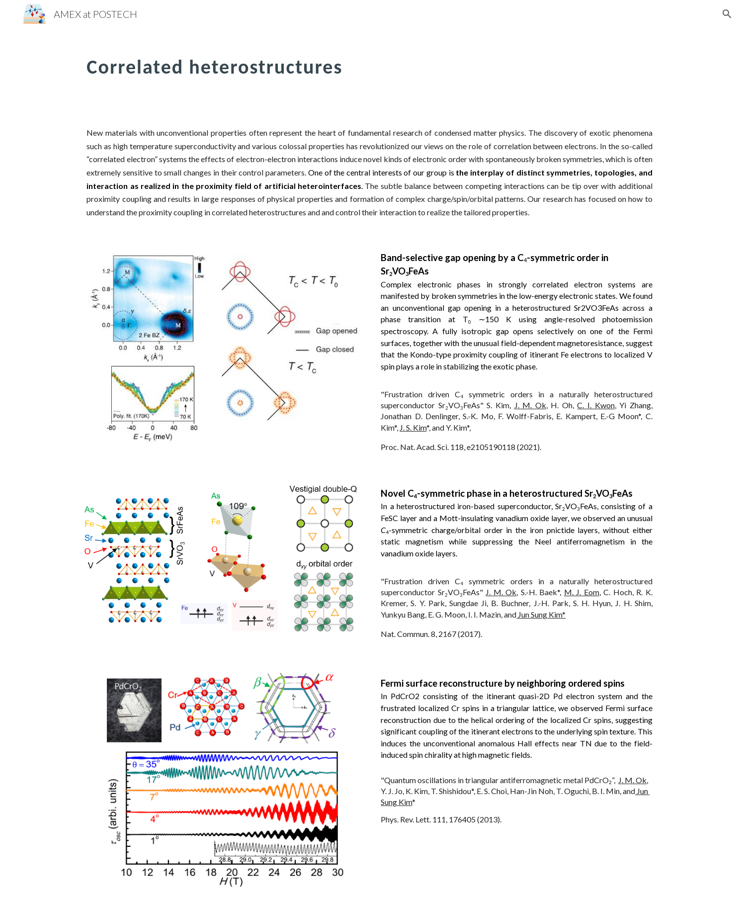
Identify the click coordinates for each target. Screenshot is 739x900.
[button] (727, 14)
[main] (320, 62)
